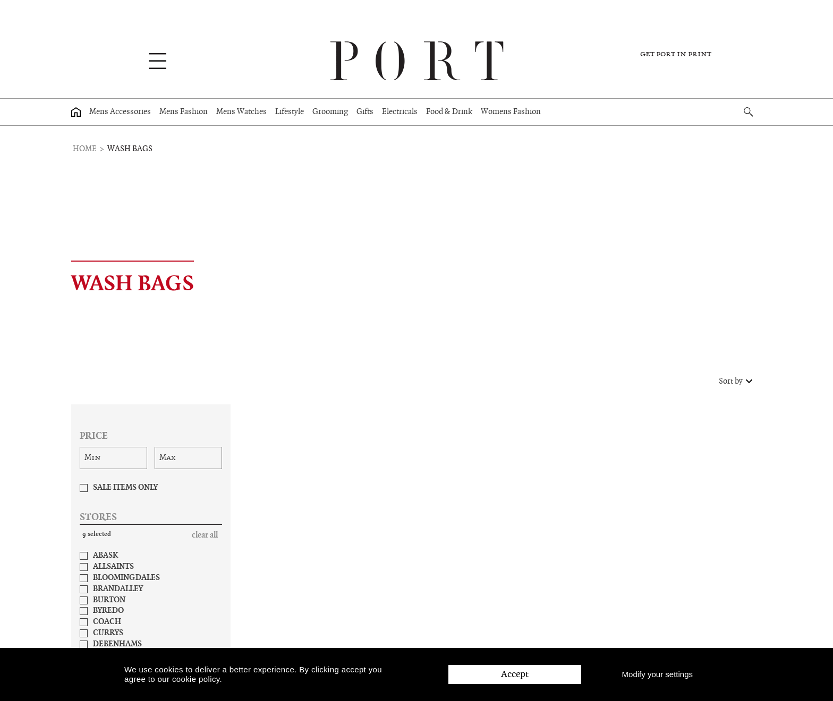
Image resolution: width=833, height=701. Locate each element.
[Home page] (76, 112)
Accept (515, 674)
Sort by (737, 381)
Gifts (364, 112)
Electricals (400, 112)
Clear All (205, 535)
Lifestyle (289, 112)
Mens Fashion (183, 112)
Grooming (330, 112)
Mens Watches (241, 112)
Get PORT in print (675, 54)
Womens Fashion (511, 112)
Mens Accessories (120, 112)
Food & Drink (449, 112)
